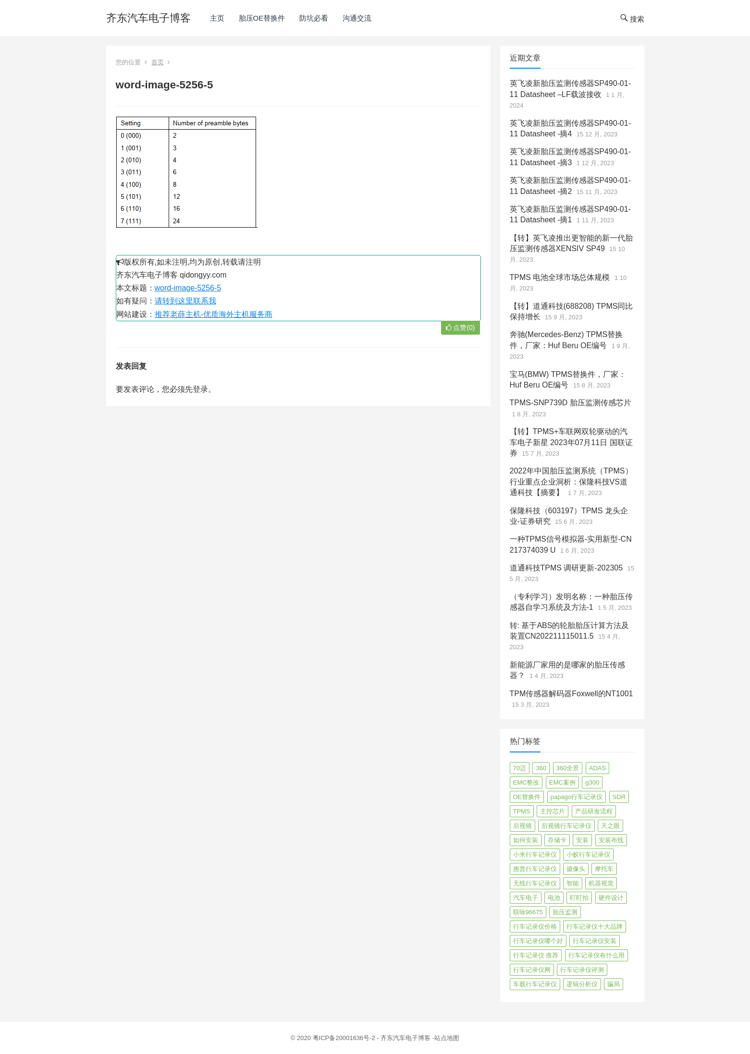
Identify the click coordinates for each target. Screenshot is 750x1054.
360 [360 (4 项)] (541, 768)
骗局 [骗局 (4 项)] (613, 984)
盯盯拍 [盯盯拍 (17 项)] (579, 897)
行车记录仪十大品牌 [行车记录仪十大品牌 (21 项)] (594, 926)
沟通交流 (357, 18)
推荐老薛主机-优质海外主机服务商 (213, 314)
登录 (200, 389)
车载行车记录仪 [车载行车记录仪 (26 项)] (535, 984)
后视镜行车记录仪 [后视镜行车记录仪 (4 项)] (566, 825)
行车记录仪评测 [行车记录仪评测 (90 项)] (582, 969)
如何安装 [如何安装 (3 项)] (525, 840)
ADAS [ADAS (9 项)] (597, 768)
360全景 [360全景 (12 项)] (567, 768)
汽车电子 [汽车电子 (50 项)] (525, 897)
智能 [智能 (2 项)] (572, 883)
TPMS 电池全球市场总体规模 (560, 277)
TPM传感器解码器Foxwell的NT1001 (571, 694)
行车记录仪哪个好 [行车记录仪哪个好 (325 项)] (538, 941)
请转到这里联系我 (185, 301)
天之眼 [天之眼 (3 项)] (610, 825)
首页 (157, 62)
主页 (217, 18)
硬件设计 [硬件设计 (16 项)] (611, 897)
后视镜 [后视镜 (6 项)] (522, 825)
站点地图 (446, 1038)
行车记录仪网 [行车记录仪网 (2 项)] (532, 969)
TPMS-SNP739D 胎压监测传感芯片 (570, 403)
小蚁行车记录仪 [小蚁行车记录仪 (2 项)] (588, 854)
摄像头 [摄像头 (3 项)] (575, 868)
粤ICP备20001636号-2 (345, 1038)
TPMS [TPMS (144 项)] (521, 811)
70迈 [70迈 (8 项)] (519, 768)
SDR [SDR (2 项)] (619, 796)
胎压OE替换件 (262, 18)
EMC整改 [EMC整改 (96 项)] (526, 782)
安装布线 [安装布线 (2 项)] (611, 840)
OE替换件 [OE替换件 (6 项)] (527, 796)
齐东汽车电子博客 (148, 18)
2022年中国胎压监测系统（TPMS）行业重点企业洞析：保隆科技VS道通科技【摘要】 (571, 482)
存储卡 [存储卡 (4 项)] (557, 840)
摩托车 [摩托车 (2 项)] (604, 868)
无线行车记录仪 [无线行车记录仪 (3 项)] (535, 883)
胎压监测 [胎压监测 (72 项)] (565, 912)
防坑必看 (313, 18)
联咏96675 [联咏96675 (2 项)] (528, 912)
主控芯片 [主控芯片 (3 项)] (552, 811)
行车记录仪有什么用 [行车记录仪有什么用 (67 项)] (596, 955)
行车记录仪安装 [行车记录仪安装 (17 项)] (594, 941)
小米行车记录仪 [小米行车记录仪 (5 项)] (535, 854)
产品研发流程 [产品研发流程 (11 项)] (594, 811)
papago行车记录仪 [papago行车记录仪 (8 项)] (576, 796)
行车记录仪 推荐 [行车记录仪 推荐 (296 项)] (536, 955)
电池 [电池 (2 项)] (554, 897)
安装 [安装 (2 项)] (582, 840)
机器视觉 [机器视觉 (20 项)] (601, 883)
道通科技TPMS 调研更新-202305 (566, 568)
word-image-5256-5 (188, 288)
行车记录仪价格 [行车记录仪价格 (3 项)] (535, 926)
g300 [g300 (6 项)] (592, 782)
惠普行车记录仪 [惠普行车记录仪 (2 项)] (535, 868)
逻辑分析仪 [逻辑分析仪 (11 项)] (582, 984)
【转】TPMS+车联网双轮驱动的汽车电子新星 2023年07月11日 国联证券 (571, 442)
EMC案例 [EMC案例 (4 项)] (562, 782)
